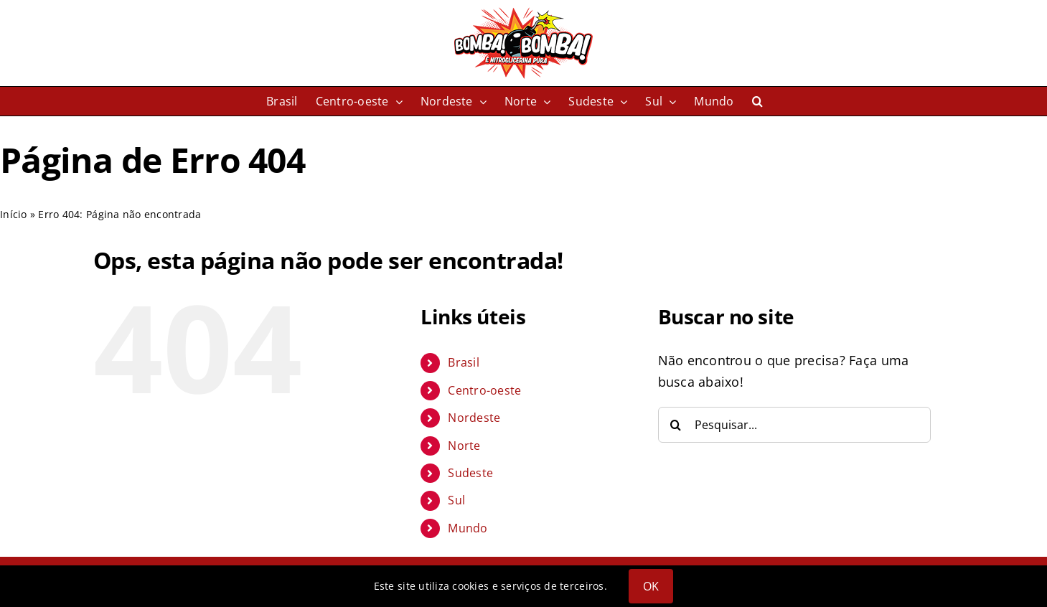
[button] (757, 101)
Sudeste (470, 473)
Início (13, 214)
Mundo (467, 528)
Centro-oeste (484, 390)
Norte (464, 445)
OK (651, 586)
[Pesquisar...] (794, 425)
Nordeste (474, 417)
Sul (456, 500)
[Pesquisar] (676, 425)
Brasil (463, 362)
